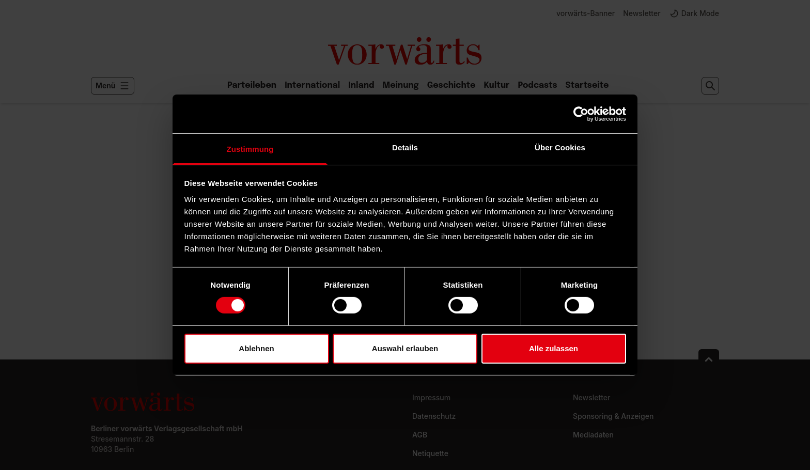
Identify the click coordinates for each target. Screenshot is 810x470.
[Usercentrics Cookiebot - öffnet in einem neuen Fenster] (581, 113)
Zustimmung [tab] (250, 149)
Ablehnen (256, 348)
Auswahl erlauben (405, 348)
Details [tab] (405, 147)
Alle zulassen (553, 348)
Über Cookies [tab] (560, 147)
